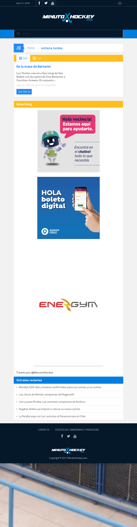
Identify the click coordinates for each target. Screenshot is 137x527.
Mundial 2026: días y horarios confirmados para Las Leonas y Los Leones (60, 387)
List (36, 58)
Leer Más (24, 91)
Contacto (43, 429)
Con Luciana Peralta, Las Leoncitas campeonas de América (52, 402)
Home (31, 48)
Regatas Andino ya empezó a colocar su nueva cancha (49, 409)
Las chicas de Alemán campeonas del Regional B (46, 394)
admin (38, 85)
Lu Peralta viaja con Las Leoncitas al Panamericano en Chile (52, 416)
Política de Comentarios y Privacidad (77, 429)
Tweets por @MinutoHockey (34, 372)
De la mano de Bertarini (33, 66)
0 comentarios (49, 85)
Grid (22, 58)
